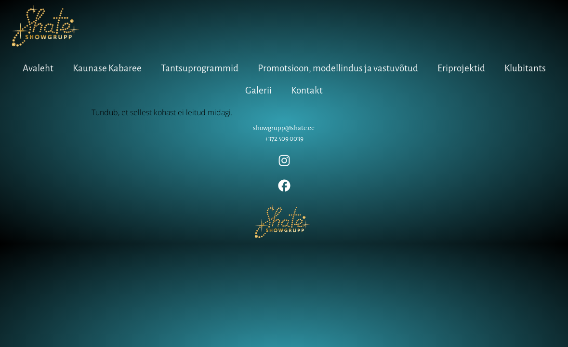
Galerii (258, 90)
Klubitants (525, 68)
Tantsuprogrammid (199, 68)
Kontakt (307, 90)
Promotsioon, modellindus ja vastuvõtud (338, 68)
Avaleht (38, 68)
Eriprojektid (461, 68)
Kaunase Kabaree (107, 68)
